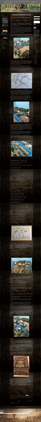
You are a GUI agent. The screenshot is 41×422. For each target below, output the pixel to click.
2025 (35, 55)
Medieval (3, 44)
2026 (35, 48)
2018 (35, 63)
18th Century (3, 41)
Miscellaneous (4, 47)
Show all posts (28, 14)
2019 (35, 62)
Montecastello (29, 397)
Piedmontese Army (13, 398)
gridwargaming (20, 397)
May (36, 49)
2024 (35, 56)
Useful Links (3, 48)
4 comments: (22, 395)
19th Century (3, 40)
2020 (35, 61)
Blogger (24, 406)
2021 (35, 60)
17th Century (3, 42)
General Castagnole (15, 397)
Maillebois (24, 397)
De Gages (27, 396)
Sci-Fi (2, 45)
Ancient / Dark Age (4, 43)
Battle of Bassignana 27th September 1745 (19, 396)
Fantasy (3, 46)
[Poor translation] (2, 412)
